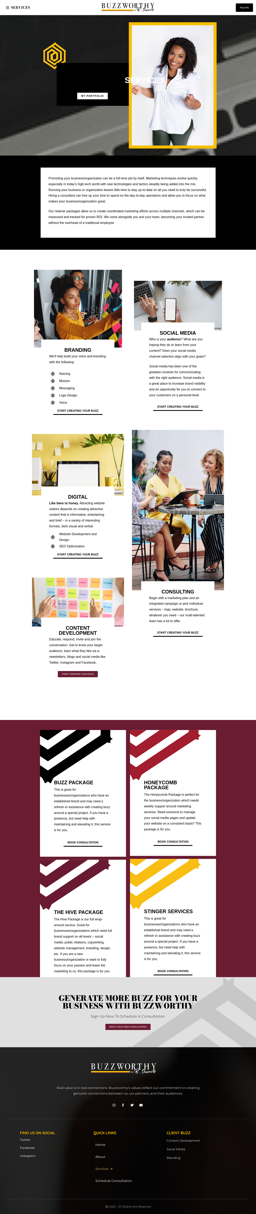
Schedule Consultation (113, 1181)
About (100, 1157)
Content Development (183, 1140)
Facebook (27, 1148)
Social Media (176, 1149)
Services (104, 1169)
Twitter (25, 1140)
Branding (173, 1158)
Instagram (27, 1156)
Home (100, 1145)
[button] (7, 7)
